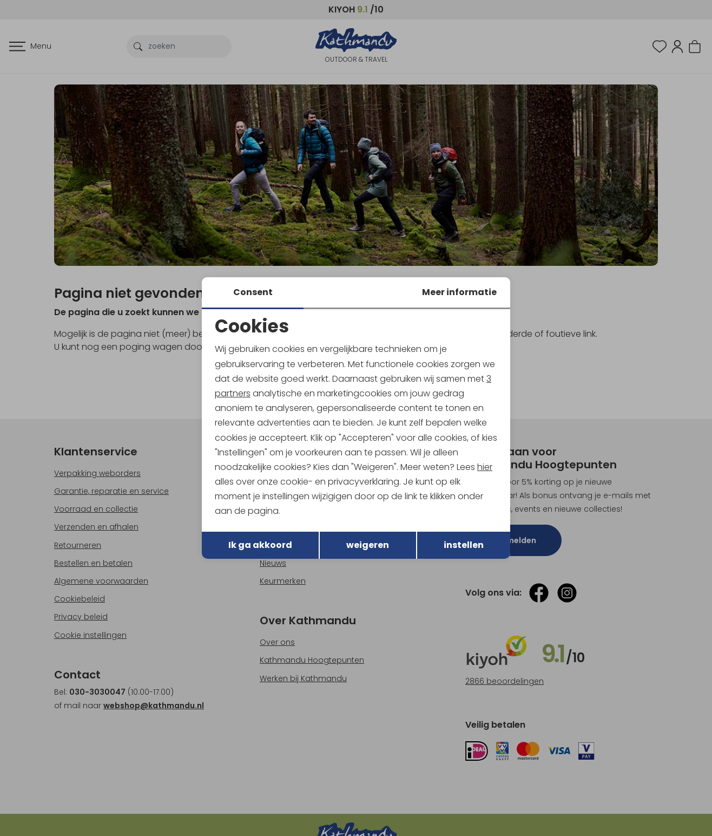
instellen (464, 545)
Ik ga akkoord (260, 545)
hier (484, 467)
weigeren (367, 545)
